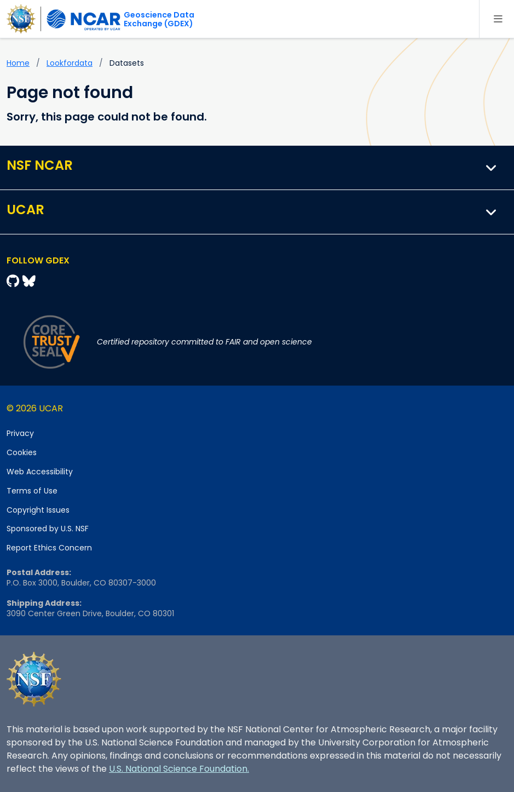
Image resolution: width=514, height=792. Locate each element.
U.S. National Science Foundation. (179, 768)
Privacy (20, 433)
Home (18, 63)
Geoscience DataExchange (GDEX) (159, 19)
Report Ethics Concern (49, 547)
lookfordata (70, 63)
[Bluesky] (29, 281)
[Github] (14, 281)
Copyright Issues (38, 509)
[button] (491, 168)
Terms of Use (32, 490)
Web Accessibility (40, 471)
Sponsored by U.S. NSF (48, 528)
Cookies (22, 452)
